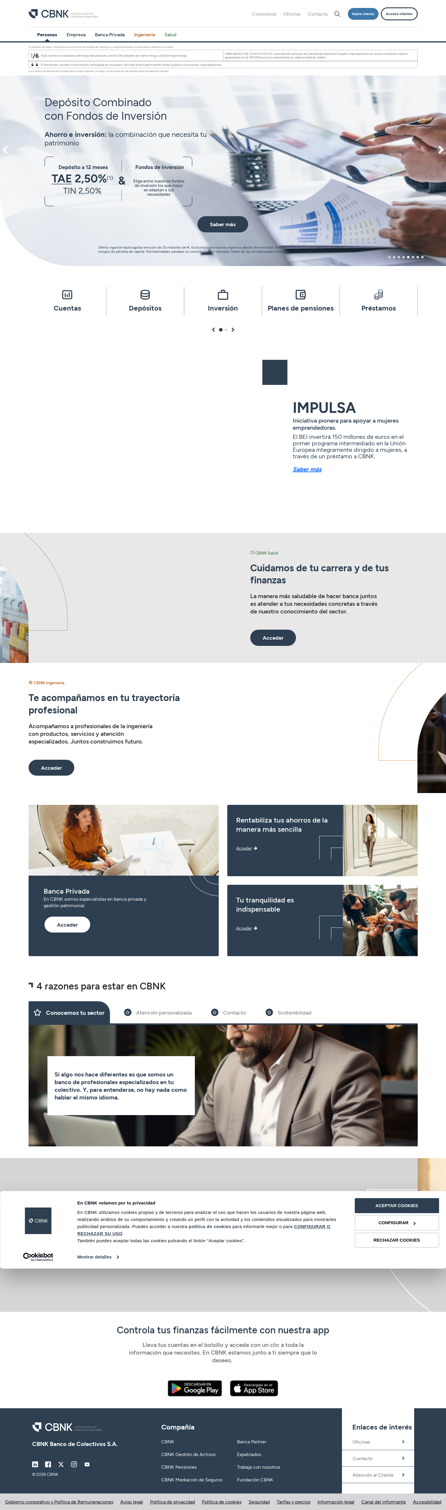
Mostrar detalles (94, 1498)
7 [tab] (418, 257)
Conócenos (264, 14)
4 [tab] (403, 257)
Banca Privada (110, 34)
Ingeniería (144, 34)
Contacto (318, 14)
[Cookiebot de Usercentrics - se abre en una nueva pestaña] (38, 1498)
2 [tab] (394, 257)
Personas (47, 34)
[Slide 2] (158, 1012)
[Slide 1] (69, 1012)
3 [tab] (399, 257)
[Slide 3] (228, 1012)
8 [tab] (422, 257)
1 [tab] (390, 257)
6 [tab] (413, 257)
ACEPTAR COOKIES (397, 1447)
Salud (170, 34)
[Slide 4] (288, 1012)
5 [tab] (408, 257)
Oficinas (292, 14)
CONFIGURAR (397, 1464)
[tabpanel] (223, 154)
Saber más (307, 468)
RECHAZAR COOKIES (396, 1481)
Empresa (76, 34)
